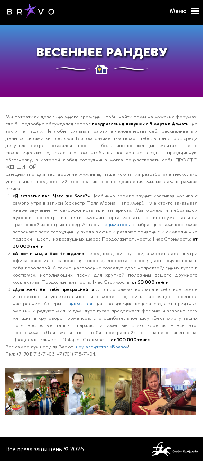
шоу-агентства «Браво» (101, 347)
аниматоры (118, 225)
